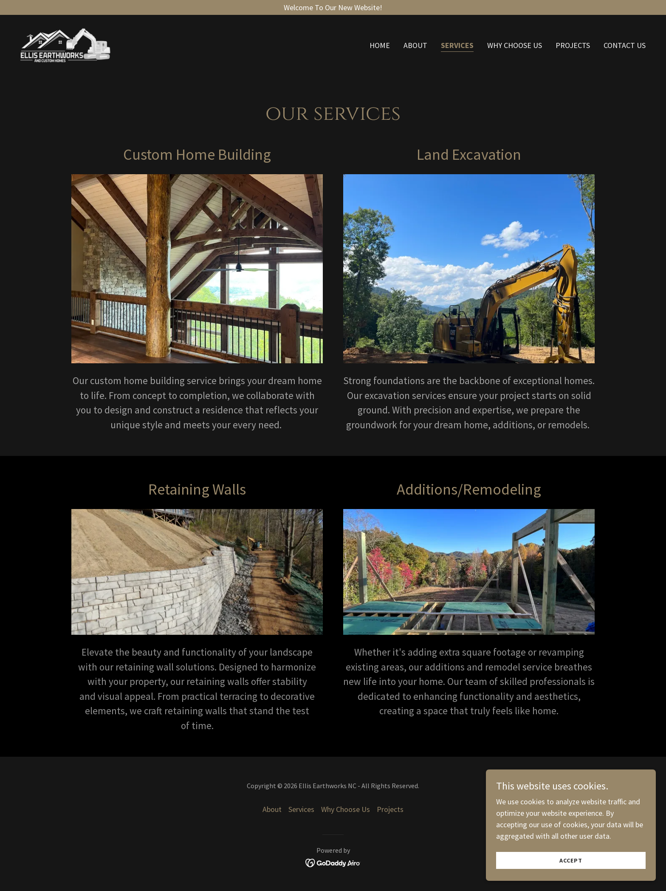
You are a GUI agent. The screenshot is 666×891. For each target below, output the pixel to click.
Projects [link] (573, 46)
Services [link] (457, 46)
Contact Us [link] (625, 46)
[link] (68, 44)
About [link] (415, 46)
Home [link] (380, 46)
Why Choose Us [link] (514, 46)
